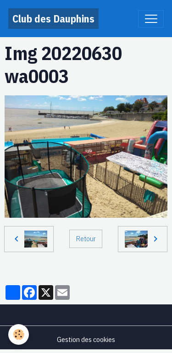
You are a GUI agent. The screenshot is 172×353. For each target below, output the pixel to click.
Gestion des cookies (86, 339)
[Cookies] (18, 334)
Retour (86, 238)
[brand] (53, 18)
